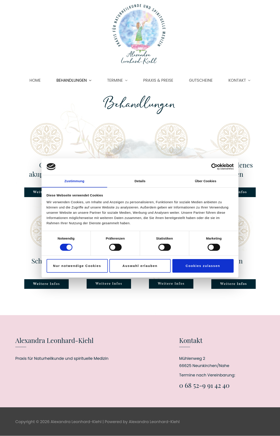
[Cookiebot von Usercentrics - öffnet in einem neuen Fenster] (214, 166)
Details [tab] (140, 181)
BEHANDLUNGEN (71, 80)
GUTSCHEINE (201, 80)
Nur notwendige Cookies (77, 266)
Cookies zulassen (203, 266)
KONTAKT (237, 80)
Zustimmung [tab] (74, 181)
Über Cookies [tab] (205, 181)
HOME (35, 80)
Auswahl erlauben (140, 266)
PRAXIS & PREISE (158, 80)
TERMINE (115, 80)
